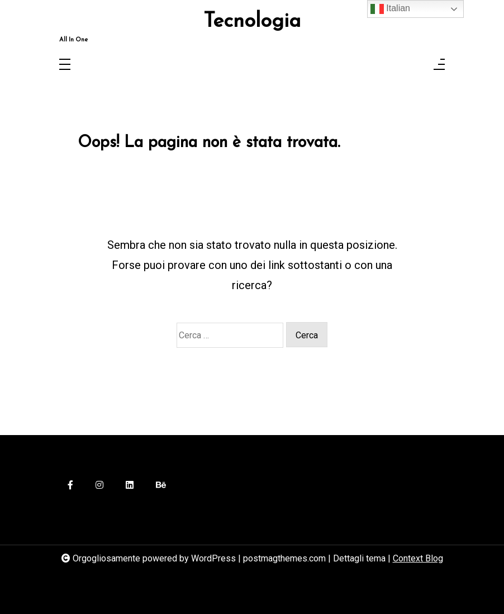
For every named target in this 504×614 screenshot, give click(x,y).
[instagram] (99, 485)
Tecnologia (252, 22)
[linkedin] (129, 485)
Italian (390, 9)
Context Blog (418, 558)
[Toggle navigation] (64, 65)
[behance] (161, 485)
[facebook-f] (70, 485)
